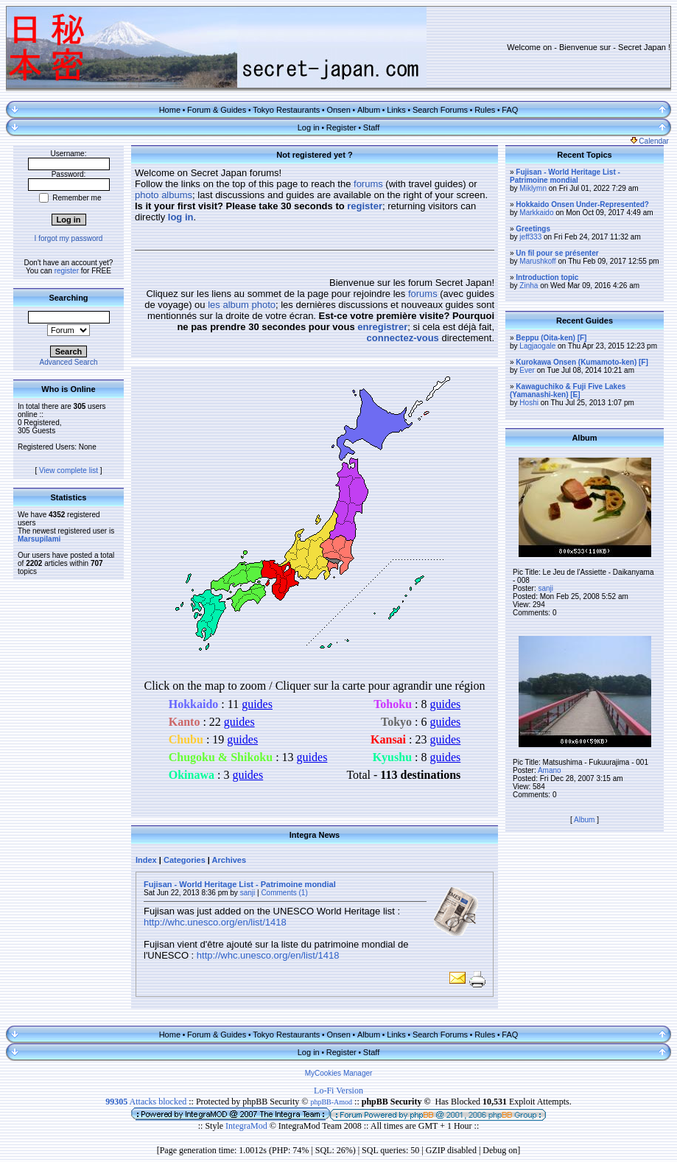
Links (396, 109)
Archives (229, 859)
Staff (371, 127)
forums (368, 183)
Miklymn (533, 188)
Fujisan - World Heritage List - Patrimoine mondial (240, 884)
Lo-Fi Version (338, 1090)
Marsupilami (39, 539)
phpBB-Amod (331, 1102)
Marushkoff (537, 261)
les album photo (242, 304)
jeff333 (530, 237)
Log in (309, 127)
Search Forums (440, 109)
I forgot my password (69, 238)
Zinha (528, 285)
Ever (527, 370)
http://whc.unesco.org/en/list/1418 (215, 922)
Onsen (338, 109)
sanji (248, 893)
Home (169, 109)
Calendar (650, 141)
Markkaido (536, 213)
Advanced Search (69, 362)
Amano (549, 770)
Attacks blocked (145, 1101)
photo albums (163, 194)
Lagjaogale (537, 346)
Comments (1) (284, 893)
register (67, 271)
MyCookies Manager (339, 1073)
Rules (484, 109)
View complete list (68, 470)
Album (368, 109)
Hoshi (529, 403)
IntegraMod (247, 1126)
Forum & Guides (216, 109)
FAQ (510, 109)
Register (341, 127)
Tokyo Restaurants (286, 109)
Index (146, 859)
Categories (185, 859)
